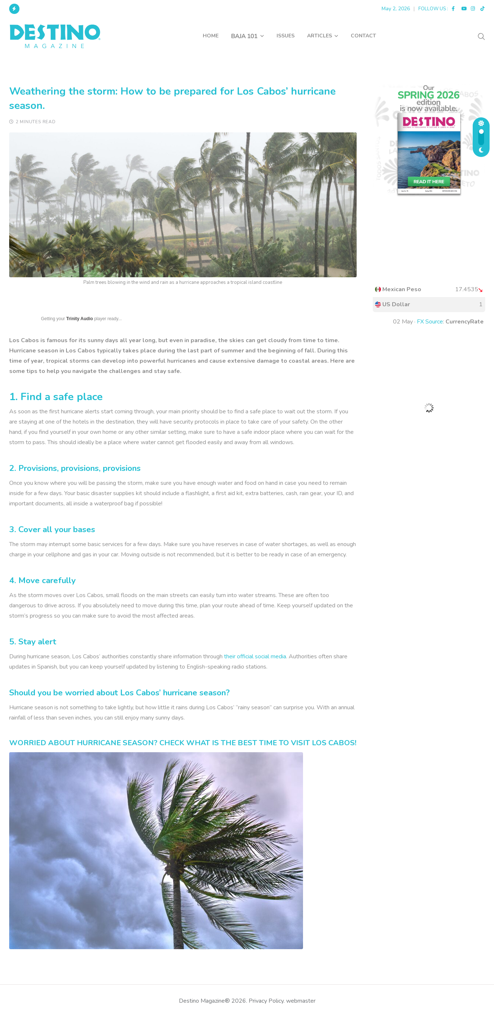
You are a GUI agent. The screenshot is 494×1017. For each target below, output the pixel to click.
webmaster (300, 1001)
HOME (211, 35)
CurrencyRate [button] (465, 322)
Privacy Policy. (266, 1001)
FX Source (430, 322)
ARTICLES (319, 35)
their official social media (255, 656)
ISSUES (286, 35)
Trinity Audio (79, 318)
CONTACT (363, 35)
